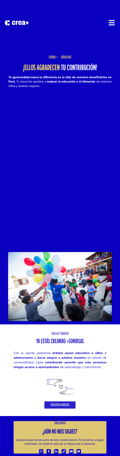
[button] (60, 410)
